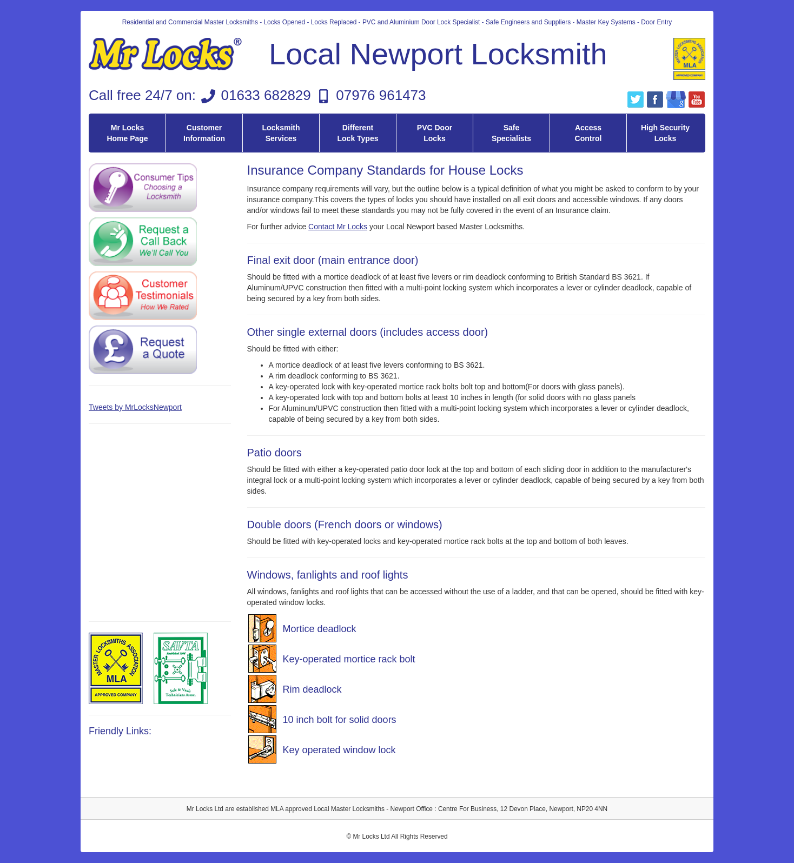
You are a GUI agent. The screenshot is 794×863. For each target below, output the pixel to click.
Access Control (588, 133)
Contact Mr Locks (337, 226)
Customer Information (204, 133)
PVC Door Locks (434, 133)
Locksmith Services (281, 133)
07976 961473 (381, 95)
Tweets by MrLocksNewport (135, 407)
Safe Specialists (511, 133)
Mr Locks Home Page (127, 133)
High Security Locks (665, 133)
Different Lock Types (358, 133)
